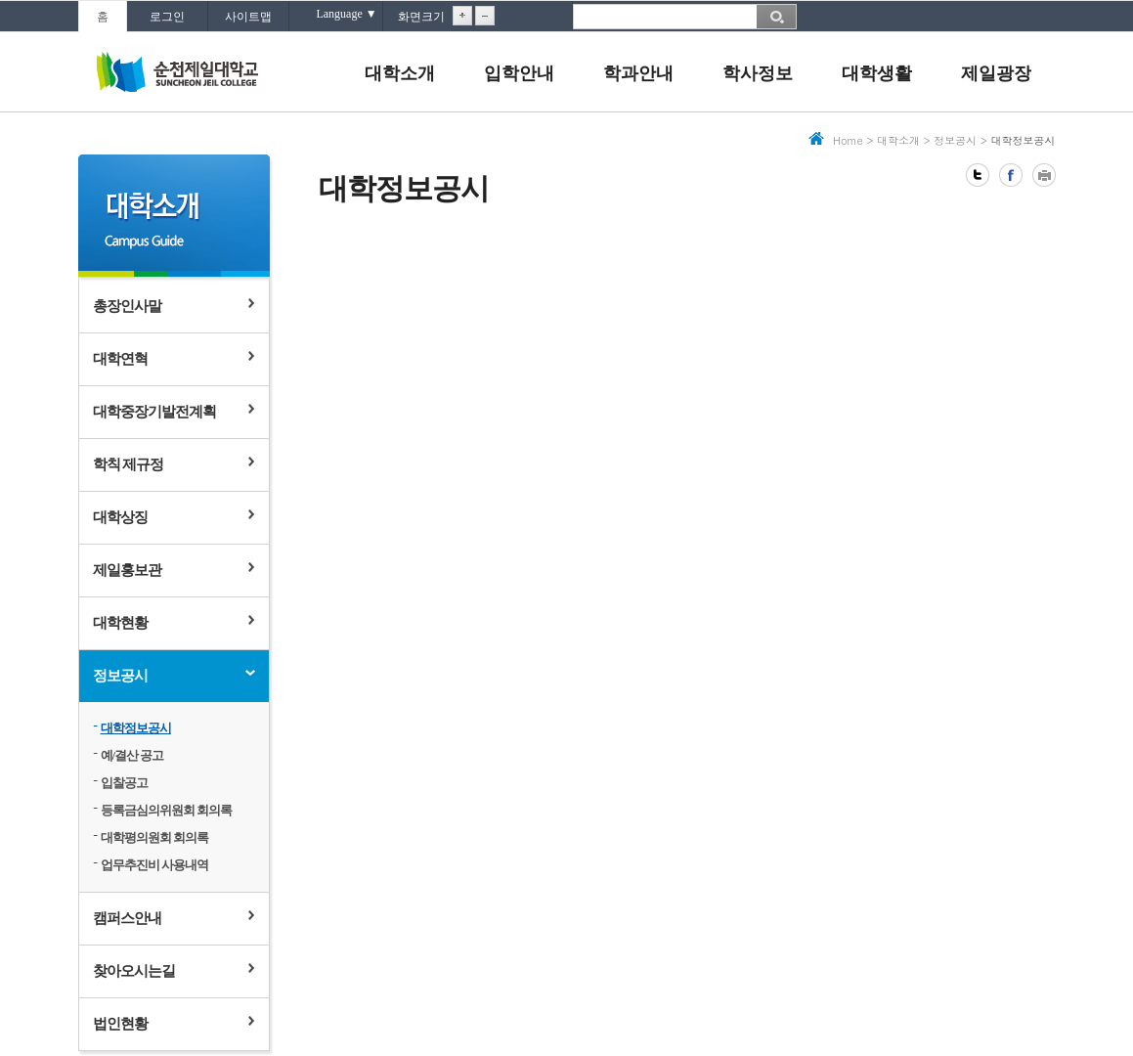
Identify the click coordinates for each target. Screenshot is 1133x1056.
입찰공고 (124, 782)
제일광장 (996, 73)
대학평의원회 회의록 (154, 837)
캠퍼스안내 (127, 918)
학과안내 (638, 73)
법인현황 (120, 1024)
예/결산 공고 (132, 755)
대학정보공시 (136, 728)
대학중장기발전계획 (154, 411)
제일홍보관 (127, 570)
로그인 (167, 16)
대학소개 (400, 73)
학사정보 (757, 73)
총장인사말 (127, 306)
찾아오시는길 (134, 971)
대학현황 (120, 623)
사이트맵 (248, 16)
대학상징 (120, 517)
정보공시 (120, 675)
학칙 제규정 (128, 464)
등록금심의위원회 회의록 (166, 810)
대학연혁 (120, 359)
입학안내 (519, 73)
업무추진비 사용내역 (154, 865)
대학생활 (877, 73)
